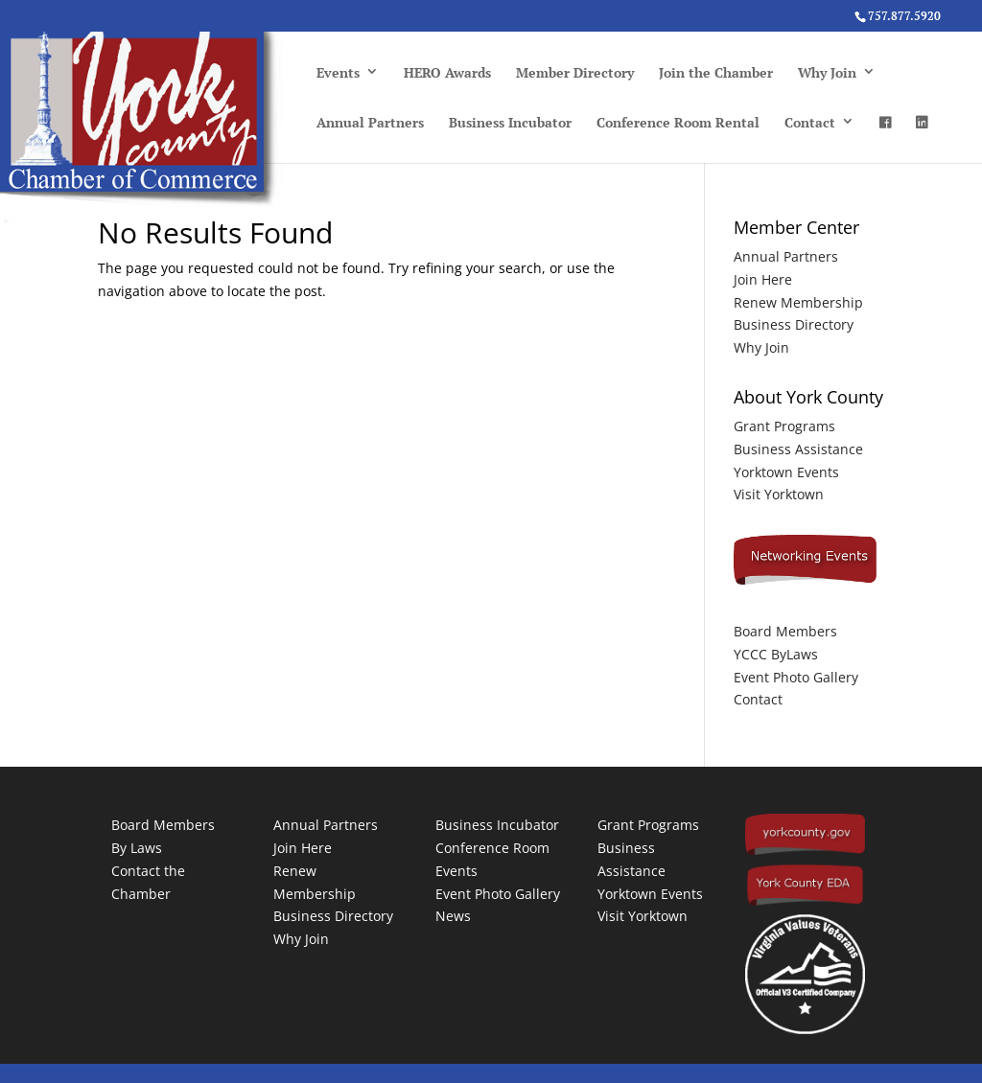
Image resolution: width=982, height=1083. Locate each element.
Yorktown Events (786, 472)
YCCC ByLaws (776, 654)
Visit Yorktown (779, 494)
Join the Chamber (716, 72)
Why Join (827, 72)
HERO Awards (447, 72)
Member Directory (575, 72)
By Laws (136, 848)
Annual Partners (370, 122)
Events (338, 72)
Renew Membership (798, 302)
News (453, 916)
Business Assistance (798, 449)
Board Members (785, 631)
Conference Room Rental (678, 122)
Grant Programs (784, 426)
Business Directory (793, 324)
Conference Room (492, 848)
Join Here (763, 279)
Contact (809, 122)
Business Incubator (510, 122)
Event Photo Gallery (796, 677)
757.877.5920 (904, 16)
